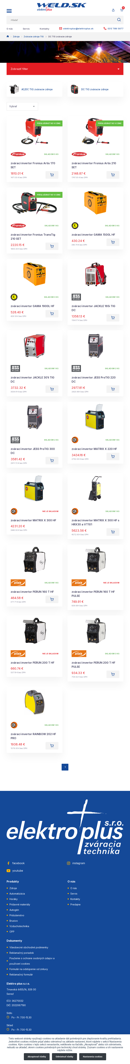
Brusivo (13, 920)
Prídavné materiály (19, 904)
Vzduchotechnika (19, 926)
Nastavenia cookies (92, 1056)
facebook (16, 863)
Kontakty (44, 28)
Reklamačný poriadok (21, 952)
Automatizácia (17, 893)
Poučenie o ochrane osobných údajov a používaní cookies (32, 961)
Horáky (13, 899)
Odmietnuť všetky (64, 1056)
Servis (26, 28)
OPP (11, 931)
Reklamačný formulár (21, 974)
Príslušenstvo (16, 915)
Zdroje (16, 36)
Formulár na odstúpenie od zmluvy (28, 969)
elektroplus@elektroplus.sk (76, 28)
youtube (15, 870)
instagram (76, 863)
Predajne (75, 904)
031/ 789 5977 (114, 28)
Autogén (14, 909)
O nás (10, 28)
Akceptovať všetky (37, 1056)
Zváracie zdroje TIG (34, 36)
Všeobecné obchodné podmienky (28, 947)
